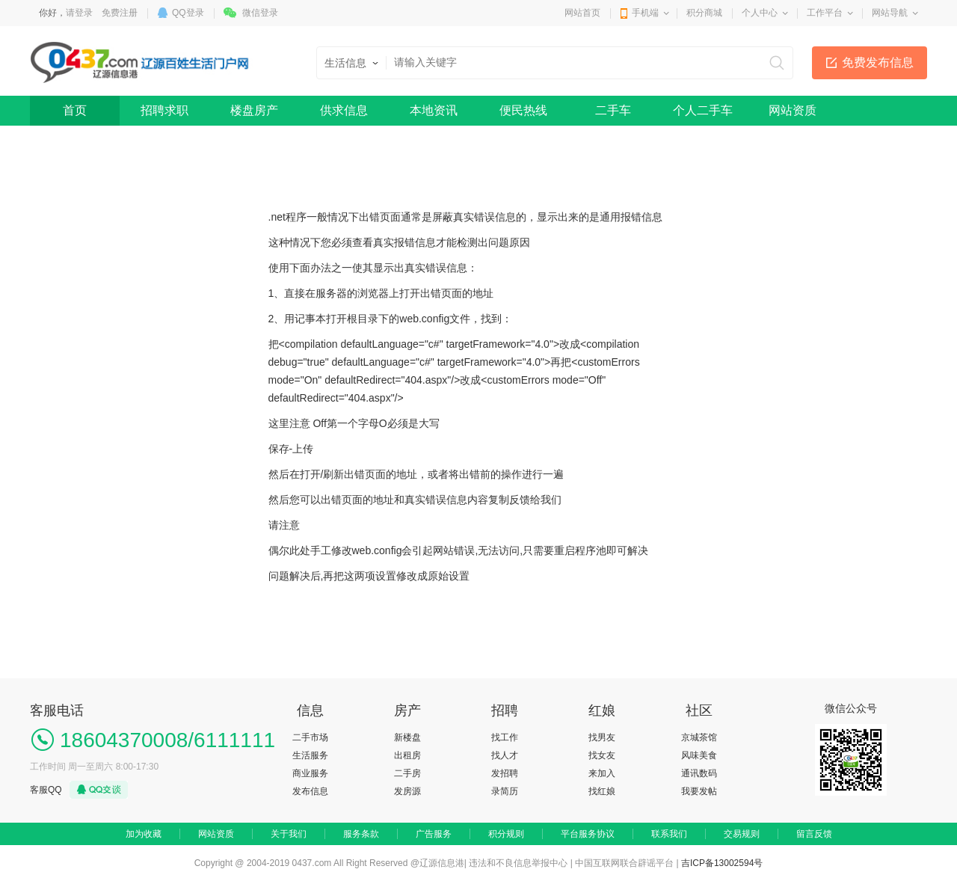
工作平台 (825, 12)
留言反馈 (814, 834)
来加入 (601, 773)
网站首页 (582, 12)
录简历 (504, 791)
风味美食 (699, 755)
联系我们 (669, 834)
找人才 (504, 755)
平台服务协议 (588, 834)
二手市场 (310, 737)
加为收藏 (143, 834)
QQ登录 (188, 12)
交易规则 (742, 834)
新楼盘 (407, 737)
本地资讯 (434, 110)
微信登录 (260, 12)
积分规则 (506, 834)
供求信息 (344, 110)
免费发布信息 (878, 62)
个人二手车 (703, 110)
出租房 (407, 755)
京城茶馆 (699, 737)
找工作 (504, 737)
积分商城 (704, 12)
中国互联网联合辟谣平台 (624, 863)
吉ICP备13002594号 (722, 863)
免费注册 (120, 12)
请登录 (79, 12)
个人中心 (760, 12)
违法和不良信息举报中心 (518, 863)
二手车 (613, 110)
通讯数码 (699, 773)
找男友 (601, 737)
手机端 (645, 12)
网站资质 (792, 110)
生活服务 (310, 755)
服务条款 (361, 834)
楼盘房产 (254, 110)
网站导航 (890, 12)
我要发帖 (699, 791)
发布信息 (310, 791)
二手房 (407, 773)
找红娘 (601, 791)
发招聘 (504, 773)
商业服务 (310, 773)
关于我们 (289, 834)
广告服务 (434, 834)
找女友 (601, 755)
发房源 (407, 791)
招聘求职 (164, 110)
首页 (75, 110)
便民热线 (523, 110)
